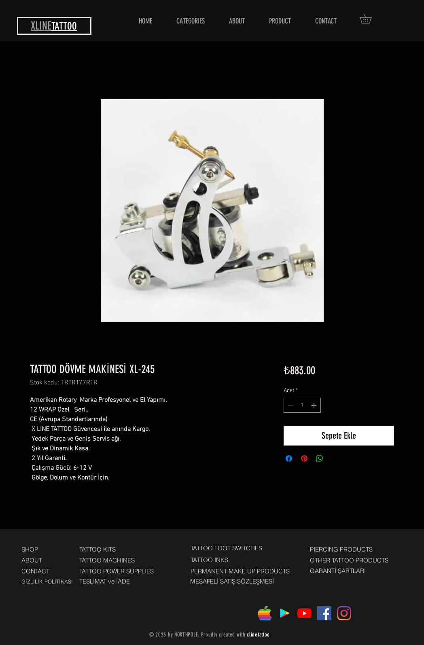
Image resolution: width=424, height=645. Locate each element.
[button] (370, 18)
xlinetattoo (258, 634)
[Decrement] (290, 405)
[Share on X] (335, 458)
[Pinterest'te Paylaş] (304, 458)
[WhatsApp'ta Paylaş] (319, 458)
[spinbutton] (302, 405)
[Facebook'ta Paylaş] (289, 458)
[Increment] (315, 405)
